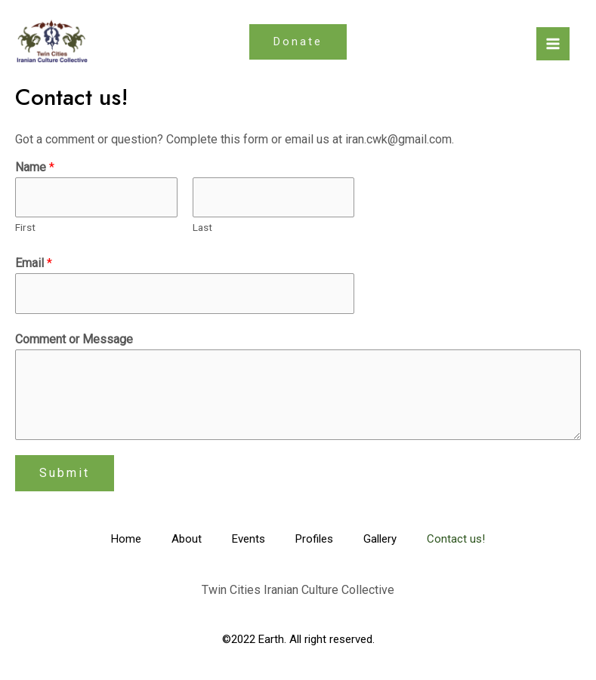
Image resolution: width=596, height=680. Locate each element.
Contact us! (456, 539)
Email (33, 263)
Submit (64, 473)
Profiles (314, 539)
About (186, 539)
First (25, 227)
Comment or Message (74, 339)
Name (34, 167)
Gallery (380, 539)
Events (248, 539)
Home (126, 539)
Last (202, 227)
